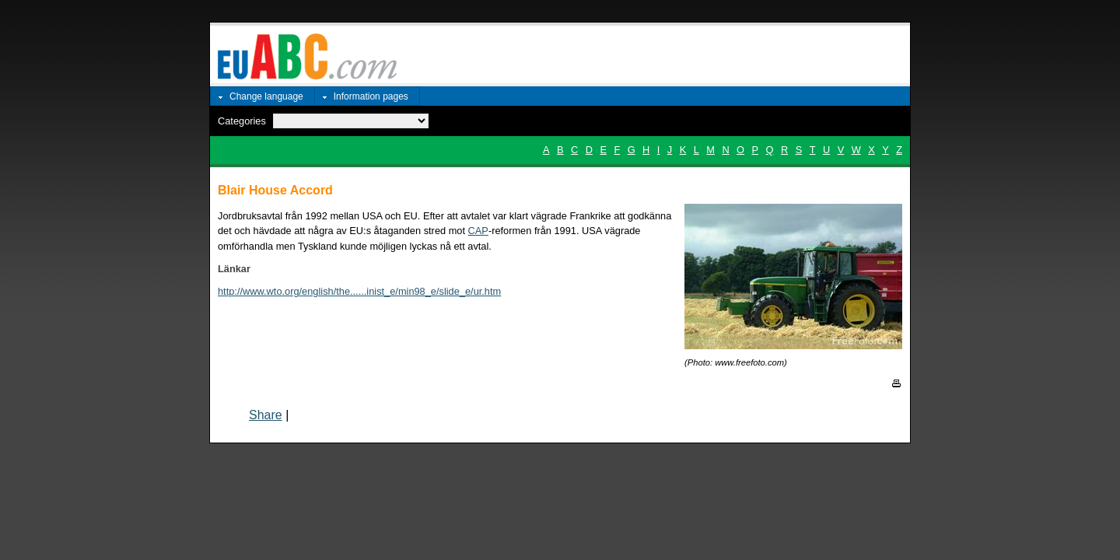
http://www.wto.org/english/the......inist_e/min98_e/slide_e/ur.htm (359, 291)
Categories (242, 121)
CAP (478, 230)
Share (265, 415)
